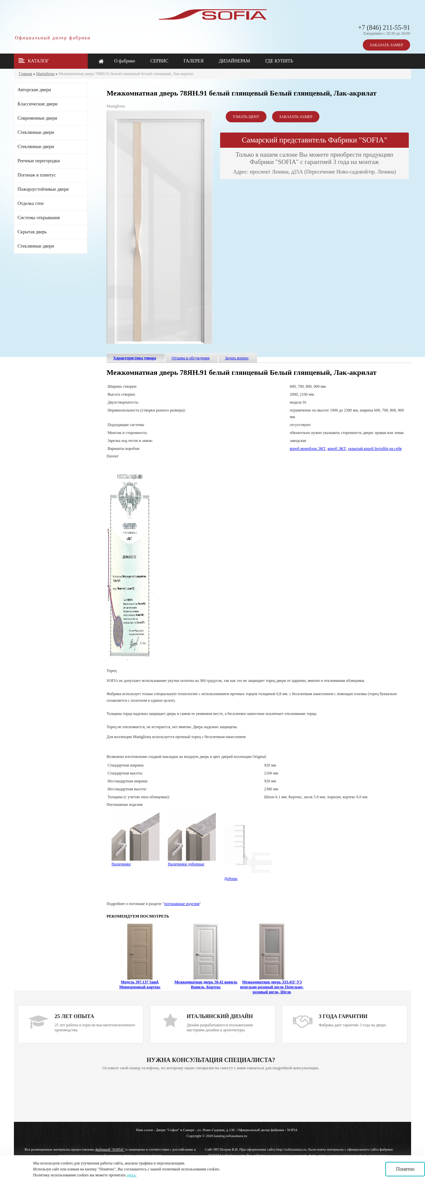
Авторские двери (34, 89)
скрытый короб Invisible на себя (374, 448)
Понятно (405, 1169)
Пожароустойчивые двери (43, 189)
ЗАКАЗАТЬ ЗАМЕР (386, 45)
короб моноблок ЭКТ (307, 448)
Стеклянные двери (36, 132)
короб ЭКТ (337, 448)
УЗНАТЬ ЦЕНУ (246, 116)
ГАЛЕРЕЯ (194, 61)
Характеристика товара (134, 358)
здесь (131, 1175)
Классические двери (38, 103)
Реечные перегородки (39, 160)
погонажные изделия (181, 903)
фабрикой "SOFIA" (110, 1149)
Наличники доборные (192, 861)
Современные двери (37, 118)
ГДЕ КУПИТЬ (279, 61)
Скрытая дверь (32, 231)
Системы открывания (39, 217)
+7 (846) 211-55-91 (384, 27)
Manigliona (45, 73)
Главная (25, 73)
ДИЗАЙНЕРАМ (234, 61)
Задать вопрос (237, 358)
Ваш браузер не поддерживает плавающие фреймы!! (211, 1097)
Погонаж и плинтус (37, 175)
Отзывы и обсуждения (191, 358)
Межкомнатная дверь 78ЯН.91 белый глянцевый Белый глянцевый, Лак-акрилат (126, 73)
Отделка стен (31, 203)
